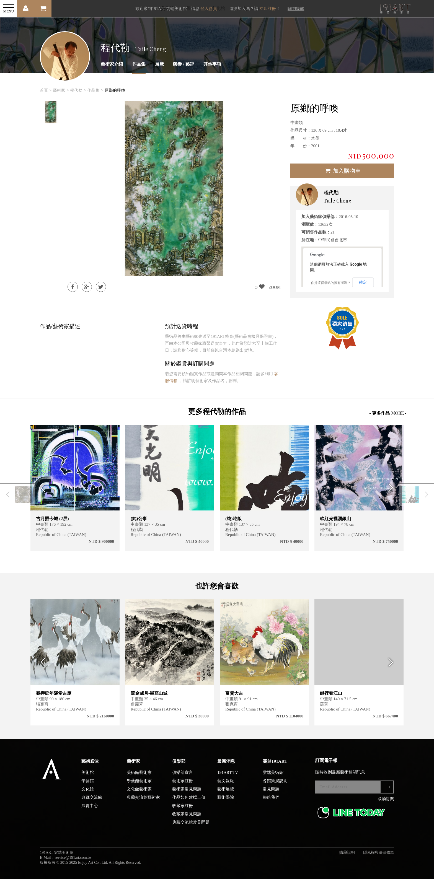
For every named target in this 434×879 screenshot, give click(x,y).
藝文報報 (225, 783)
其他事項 (212, 64)
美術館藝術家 (139, 774)
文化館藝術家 (139, 791)
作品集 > (95, 90)
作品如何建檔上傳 (188, 799)
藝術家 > (61, 90)
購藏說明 (347, 854)
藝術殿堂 (90, 763)
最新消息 (226, 763)
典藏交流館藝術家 (143, 799)
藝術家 (133, 763)
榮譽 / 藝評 (183, 64)
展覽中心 (89, 807)
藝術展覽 (225, 791)
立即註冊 (267, 8)
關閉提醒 (296, 8)
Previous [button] (41, 488)
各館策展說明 (275, 783)
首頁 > (46, 90)
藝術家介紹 (112, 64)
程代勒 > (78, 90)
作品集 (139, 64)
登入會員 (208, 8)
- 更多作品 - (387, 413)
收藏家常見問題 (186, 816)
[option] (51, 112)
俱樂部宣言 (182, 774)
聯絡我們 (271, 799)
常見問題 (271, 791)
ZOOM (274, 287)
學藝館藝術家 (139, 783)
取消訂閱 (386, 800)
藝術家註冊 (182, 783)
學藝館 (87, 783)
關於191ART (275, 763)
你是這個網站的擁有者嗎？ (331, 283)
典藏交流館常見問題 (191, 824)
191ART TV (227, 774)
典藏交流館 (91, 799)
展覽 (159, 64)
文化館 (87, 791)
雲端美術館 (273, 774)
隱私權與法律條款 (378, 854)
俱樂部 (178, 763)
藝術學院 (225, 799)
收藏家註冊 (182, 807)
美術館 (87, 774)
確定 (363, 282)
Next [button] (392, 488)
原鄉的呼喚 (115, 90)
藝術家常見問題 (186, 791)
